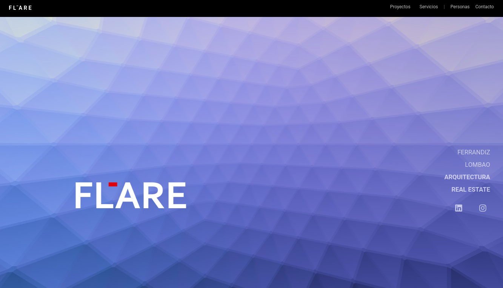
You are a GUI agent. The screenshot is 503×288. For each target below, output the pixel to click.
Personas (460, 6)
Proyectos (400, 6)
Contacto (484, 6)
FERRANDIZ (473, 152)
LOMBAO (477, 164)
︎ (458, 208)
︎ (482, 208)
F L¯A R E (20, 8)
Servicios (429, 6)
